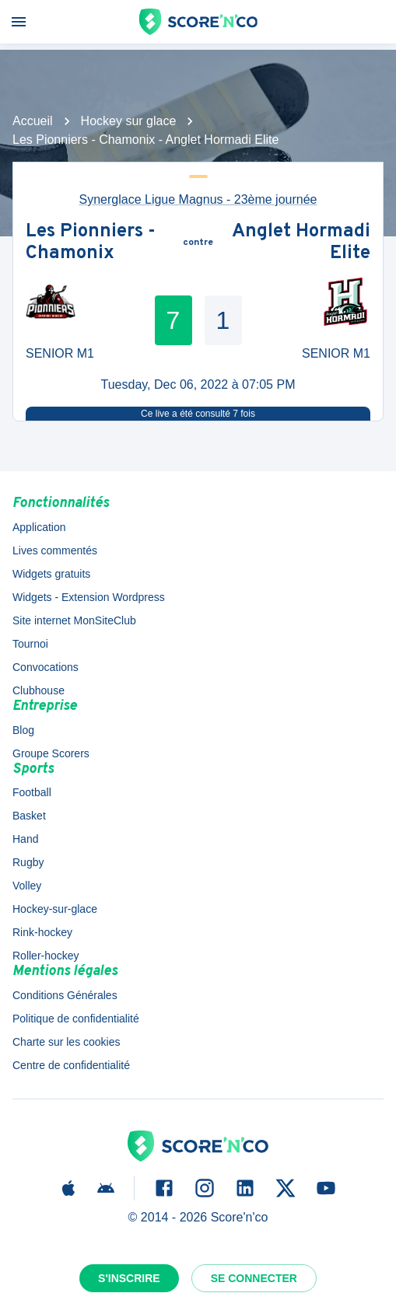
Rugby (28, 862)
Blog (23, 730)
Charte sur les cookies (66, 1042)
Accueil (32, 121)
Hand (25, 839)
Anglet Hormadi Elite (301, 243)
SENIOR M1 (60, 353)
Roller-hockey (45, 955)
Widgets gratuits (51, 574)
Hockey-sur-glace (54, 909)
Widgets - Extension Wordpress (88, 597)
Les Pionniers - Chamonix (91, 243)
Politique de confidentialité (75, 1018)
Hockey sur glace (129, 121)
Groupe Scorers (50, 753)
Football (31, 792)
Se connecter (254, 1278)
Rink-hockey (42, 932)
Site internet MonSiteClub (74, 620)
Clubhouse (38, 690)
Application (39, 527)
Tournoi (30, 644)
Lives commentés (54, 550)
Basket (29, 815)
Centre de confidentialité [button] (71, 1065)
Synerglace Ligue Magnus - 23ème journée (198, 199)
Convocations (45, 667)
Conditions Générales (64, 995)
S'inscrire (129, 1278)
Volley (26, 885)
